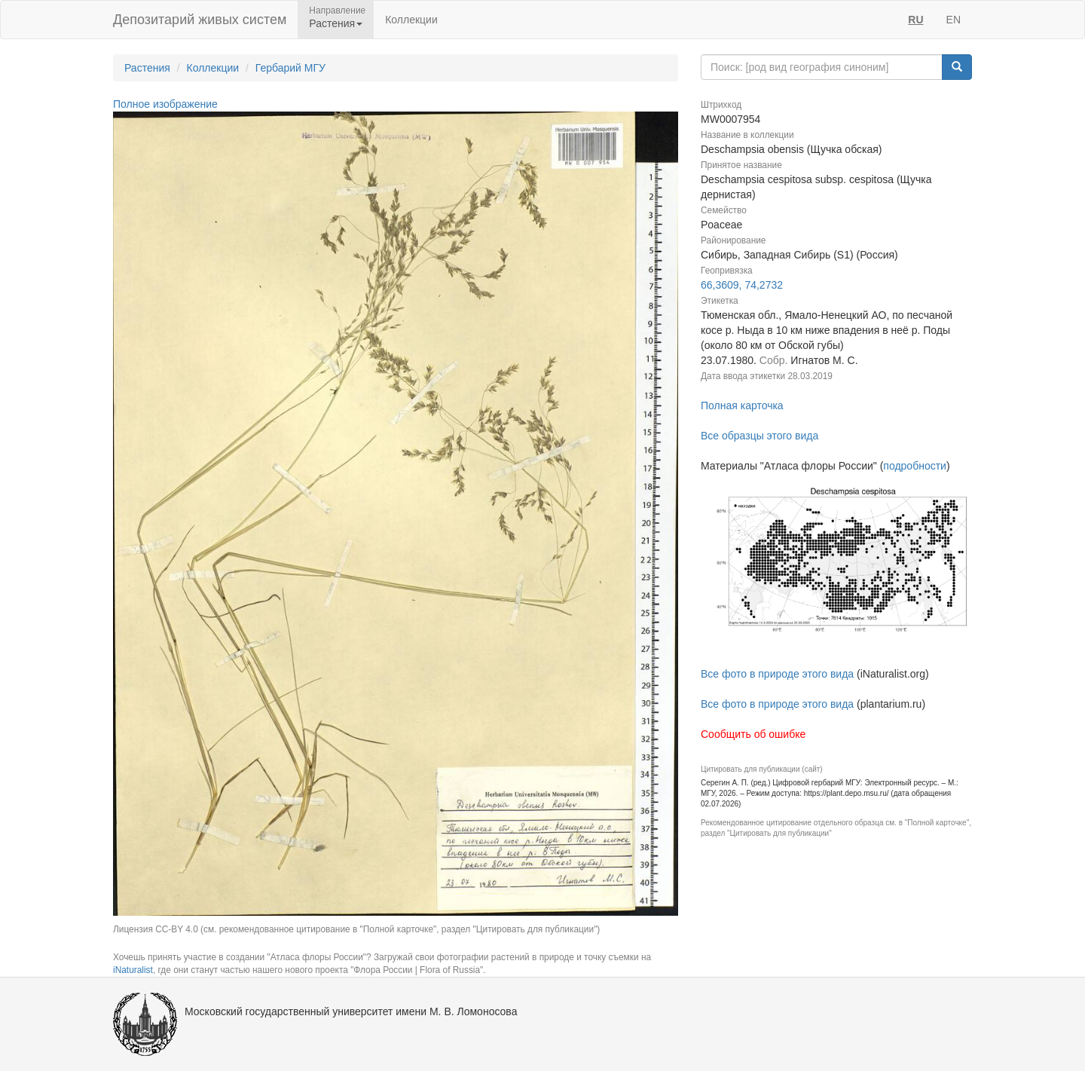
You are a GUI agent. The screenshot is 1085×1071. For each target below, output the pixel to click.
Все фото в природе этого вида (777, 674)
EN (953, 20)
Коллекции (411, 20)
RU (915, 20)
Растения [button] (335, 23)
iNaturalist (133, 970)
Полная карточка (742, 405)
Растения (147, 68)
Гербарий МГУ (290, 68)
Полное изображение (165, 104)
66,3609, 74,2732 (742, 285)
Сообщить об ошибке (753, 734)
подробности (914, 466)
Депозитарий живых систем (199, 19)
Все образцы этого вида (759, 436)
